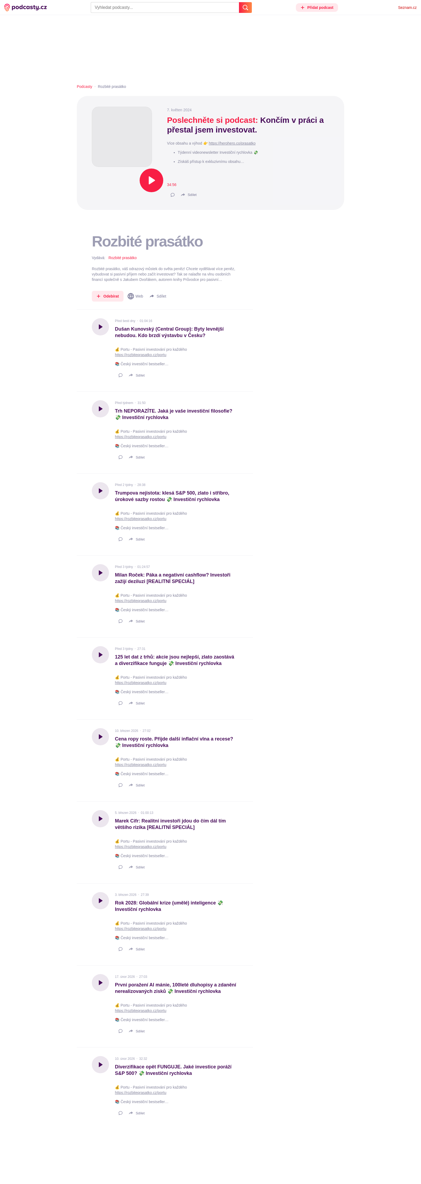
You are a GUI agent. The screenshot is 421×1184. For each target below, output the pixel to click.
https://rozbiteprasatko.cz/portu (140, 355)
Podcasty (84, 86)
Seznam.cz (407, 7)
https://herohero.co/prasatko (232, 143)
